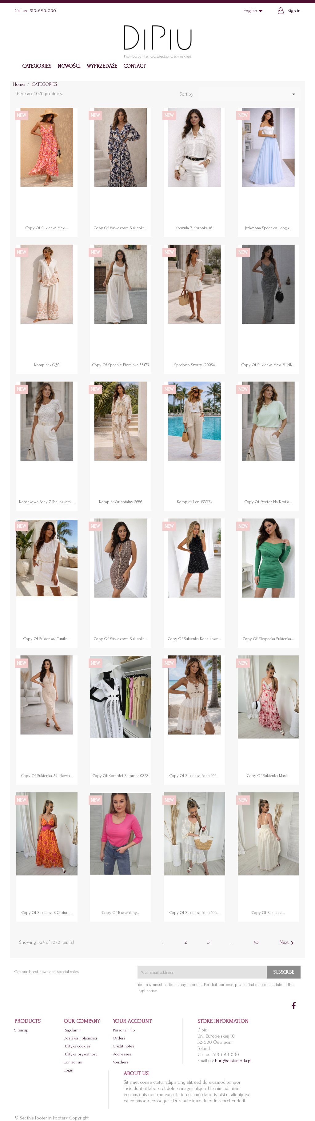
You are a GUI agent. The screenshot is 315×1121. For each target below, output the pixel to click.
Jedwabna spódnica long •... (268, 228)
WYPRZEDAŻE (102, 66)
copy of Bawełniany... (120, 912)
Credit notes (123, 1046)
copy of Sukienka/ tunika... (46, 638)
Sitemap (21, 1030)
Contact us (73, 1062)
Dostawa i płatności (80, 1038)
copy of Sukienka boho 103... (194, 912)
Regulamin (73, 1030)
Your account (132, 1021)
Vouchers (121, 1062)
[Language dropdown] (254, 11)
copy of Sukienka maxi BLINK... (268, 364)
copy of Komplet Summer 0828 (121, 775)
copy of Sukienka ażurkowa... (47, 775)
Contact (134, 66)
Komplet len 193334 (194, 501)
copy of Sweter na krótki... (268, 501)
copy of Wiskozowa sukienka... (120, 228)
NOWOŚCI (69, 66)
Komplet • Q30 (47, 364)
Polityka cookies (77, 1046)
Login (68, 1070)
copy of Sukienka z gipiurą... (47, 912)
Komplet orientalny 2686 (120, 501)
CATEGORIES (36, 66)
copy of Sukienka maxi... (47, 228)
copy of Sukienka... (268, 912)
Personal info (124, 1030)
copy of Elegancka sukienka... (268, 638)
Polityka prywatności (81, 1054)
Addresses (122, 1054)
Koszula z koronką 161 (194, 228)
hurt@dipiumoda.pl (233, 1060)
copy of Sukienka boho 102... (194, 775)
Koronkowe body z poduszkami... (46, 501)
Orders (119, 1038)
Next (288, 943)
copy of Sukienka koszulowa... (194, 638)
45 (256, 942)
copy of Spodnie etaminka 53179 (120, 364)
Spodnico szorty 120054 (194, 364)
